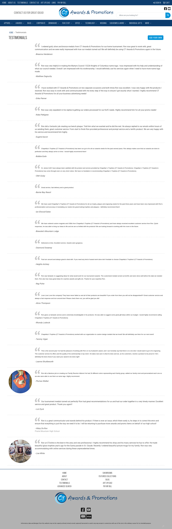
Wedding (103, 23)
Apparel (8, 23)
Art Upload (45, 2)
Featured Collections (107, 476)
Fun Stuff (67, 23)
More (148, 23)
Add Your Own (155, 37)
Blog (107, 479)
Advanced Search (64, 486)
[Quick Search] (141, 15)
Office (78, 23)
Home (4, 2)
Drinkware (53, 23)
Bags (30, 23)
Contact (64, 479)
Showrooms (107, 472)
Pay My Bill (62, 2)
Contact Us (34, 2)
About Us (12, 2)
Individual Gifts (135, 23)
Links (54, 2)
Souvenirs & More (118, 23)
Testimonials (22, 2)
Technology (91, 23)
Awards (20, 23)
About (64, 476)
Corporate (41, 23)
